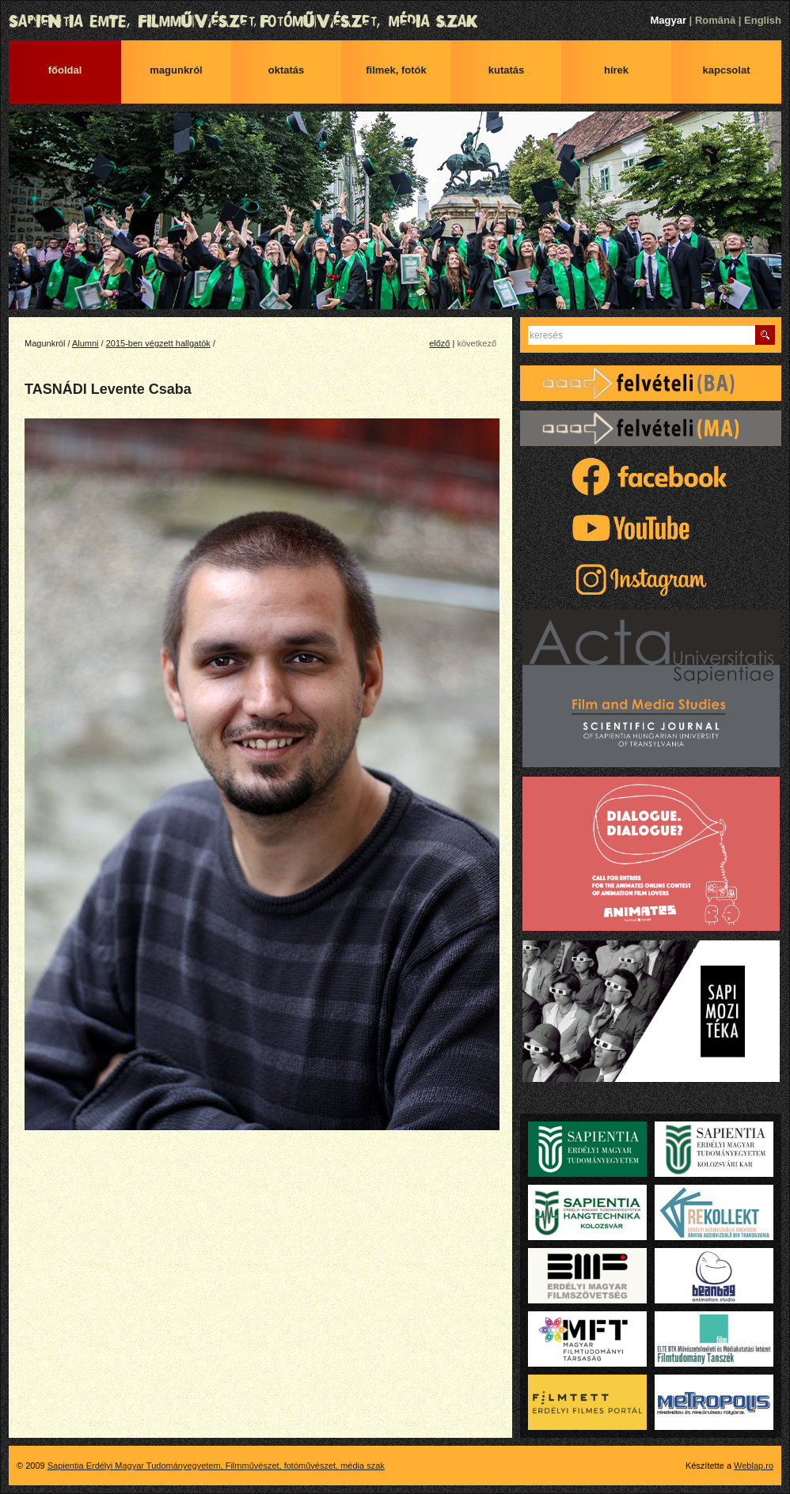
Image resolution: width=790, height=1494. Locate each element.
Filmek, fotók (396, 70)
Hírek (616, 70)
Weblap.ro (753, 1465)
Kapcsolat (726, 70)
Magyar (668, 20)
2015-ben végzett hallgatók (158, 343)
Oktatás (286, 70)
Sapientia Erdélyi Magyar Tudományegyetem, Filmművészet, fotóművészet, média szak (395, 21)
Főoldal (65, 70)
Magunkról (176, 70)
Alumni (85, 343)
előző (439, 343)
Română (715, 20)
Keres (765, 335)
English (762, 20)
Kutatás (506, 70)
